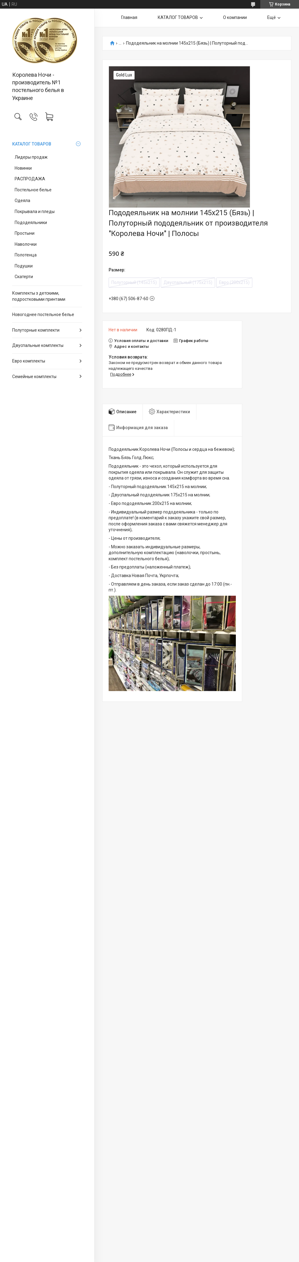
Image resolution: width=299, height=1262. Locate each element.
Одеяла (22, 200)
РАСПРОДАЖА (30, 178)
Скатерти (24, 276)
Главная (129, 17)
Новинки (23, 168)
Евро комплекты (28, 361)
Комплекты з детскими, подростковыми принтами (38, 296)
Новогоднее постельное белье (43, 314)
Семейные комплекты (34, 376)
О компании (235, 17)
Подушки (24, 265)
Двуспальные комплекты (37, 345)
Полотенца (26, 254)
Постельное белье (33, 189)
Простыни (24, 233)
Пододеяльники (31, 222)
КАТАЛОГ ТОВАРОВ (31, 144)
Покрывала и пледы (35, 211)
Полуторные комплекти (35, 330)
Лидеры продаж (31, 157)
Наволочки (26, 244)
